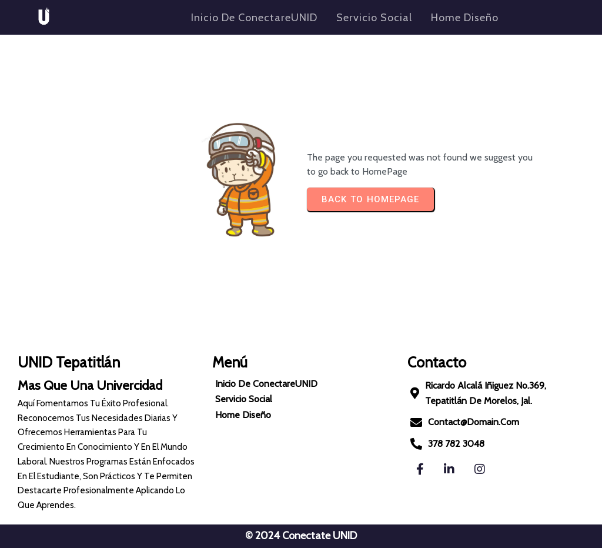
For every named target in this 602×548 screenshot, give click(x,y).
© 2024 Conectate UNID (301, 535)
